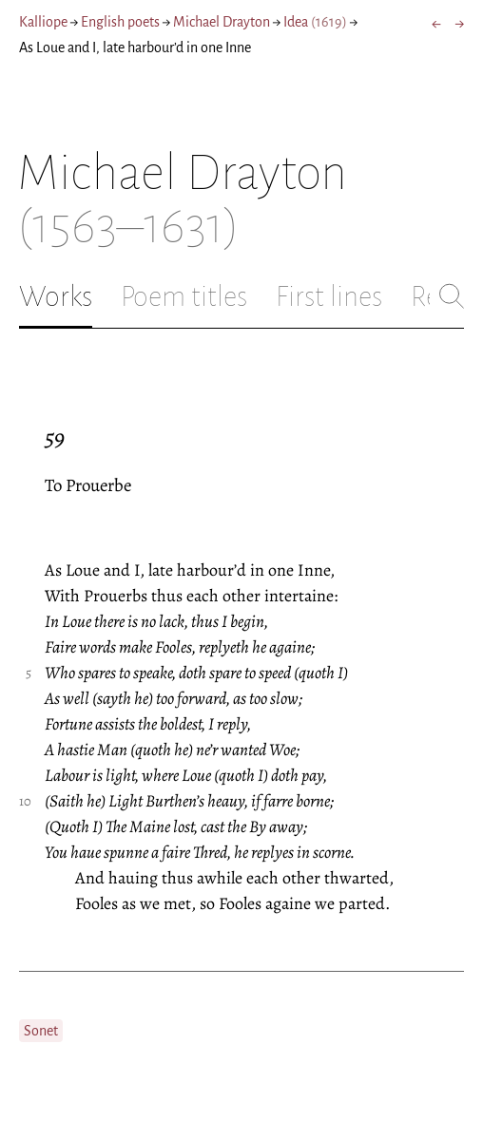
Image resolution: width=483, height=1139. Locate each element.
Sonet (41, 1030)
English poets (120, 21)
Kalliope (43, 21)
